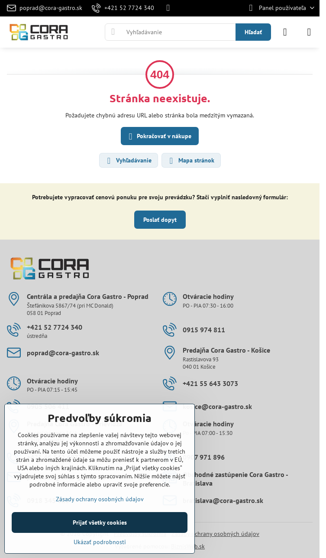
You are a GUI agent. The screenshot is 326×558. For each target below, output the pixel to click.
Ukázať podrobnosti (100, 542)
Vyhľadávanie (128, 160)
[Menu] (309, 32)
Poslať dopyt (160, 220)
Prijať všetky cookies (100, 522)
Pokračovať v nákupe (158, 136)
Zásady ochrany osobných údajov (215, 534)
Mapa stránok (190, 160)
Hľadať (253, 32)
